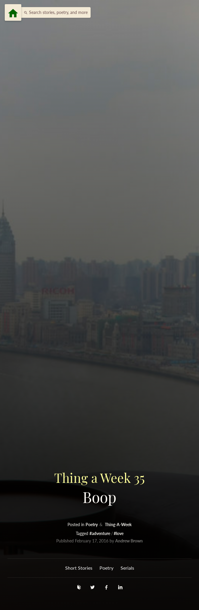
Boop (99, 487)
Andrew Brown (129, 540)
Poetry (92, 524)
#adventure (100, 533)
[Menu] (13, 12)
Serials (127, 568)
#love (118, 533)
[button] (54, 12)
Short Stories (78, 568)
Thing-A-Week (118, 524)
